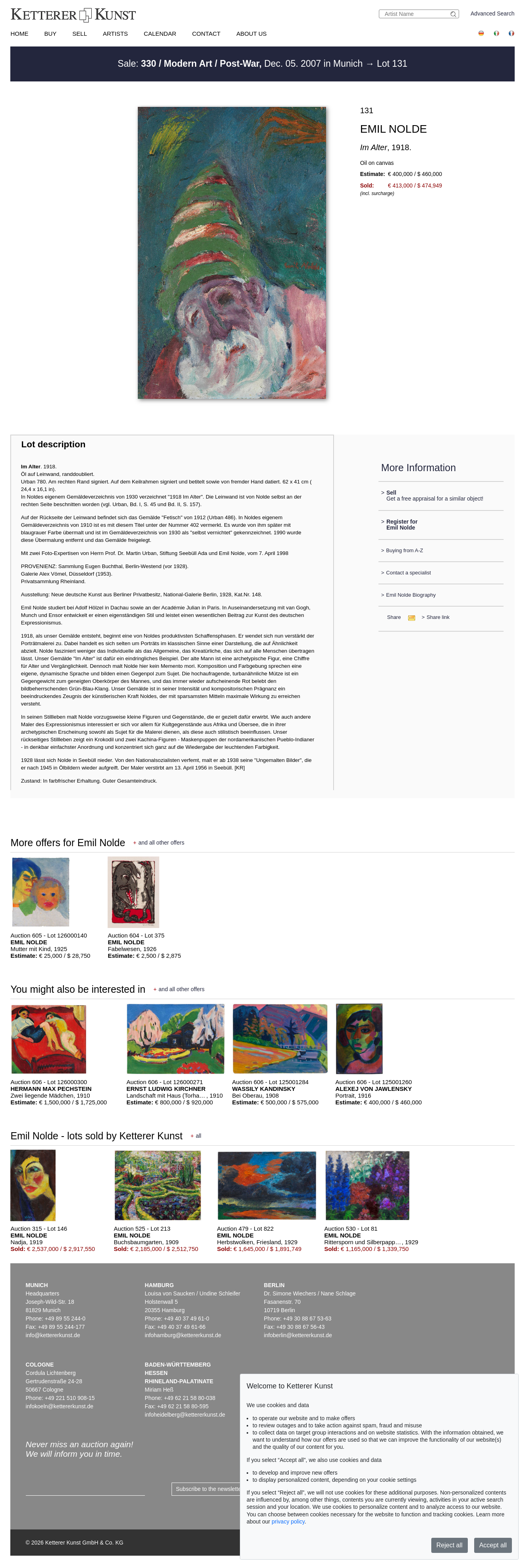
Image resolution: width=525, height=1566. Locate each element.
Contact (206, 33)
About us (251, 33)
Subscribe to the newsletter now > (218, 1489)
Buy (50, 33)
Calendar (160, 33)
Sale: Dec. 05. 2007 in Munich (241, 63)
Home (19, 33)
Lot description (53, 444)
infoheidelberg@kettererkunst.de (185, 1414)
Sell (79, 33)
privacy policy (288, 1521)
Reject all (449, 1545)
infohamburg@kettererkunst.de (183, 1335)
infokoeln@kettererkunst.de (60, 1406)
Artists (115, 33)
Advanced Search (493, 13)
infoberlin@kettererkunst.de (298, 1335)
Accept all (493, 1545)
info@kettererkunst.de (53, 1335)
